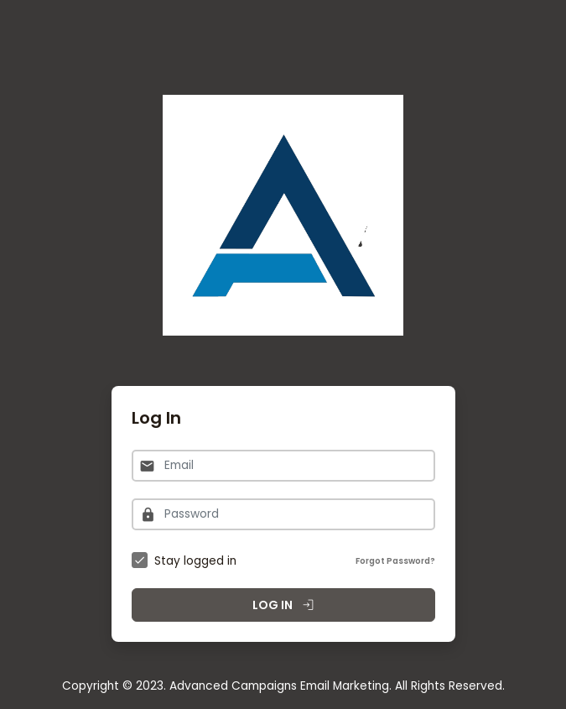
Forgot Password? (395, 561)
